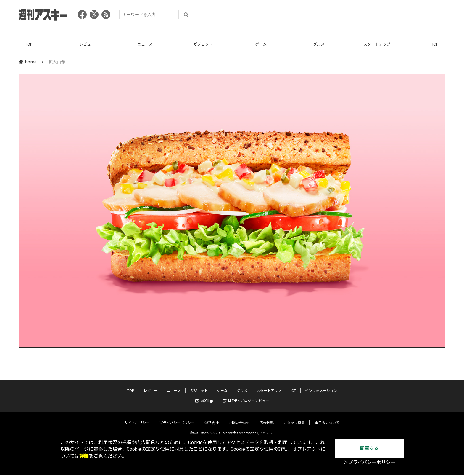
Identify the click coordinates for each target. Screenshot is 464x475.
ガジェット (202, 44)
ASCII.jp (204, 396)
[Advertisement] (337, 16)
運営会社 (211, 417)
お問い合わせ (239, 417)
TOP (29, 44)
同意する (369, 448)
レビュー (87, 44)
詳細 (84, 456)
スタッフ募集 (294, 417)
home (28, 62)
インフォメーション (321, 385)
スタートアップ (376, 44)
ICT (435, 44)
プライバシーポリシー (177, 417)
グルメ (319, 44)
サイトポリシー (137, 417)
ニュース (144, 44)
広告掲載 (267, 417)
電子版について (327, 417)
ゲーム (261, 44)
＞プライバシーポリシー (369, 462)
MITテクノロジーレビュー (246, 396)
